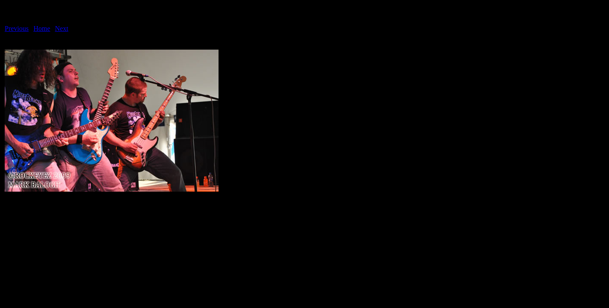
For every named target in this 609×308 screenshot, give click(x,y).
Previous (17, 28)
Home (41, 28)
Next (61, 28)
